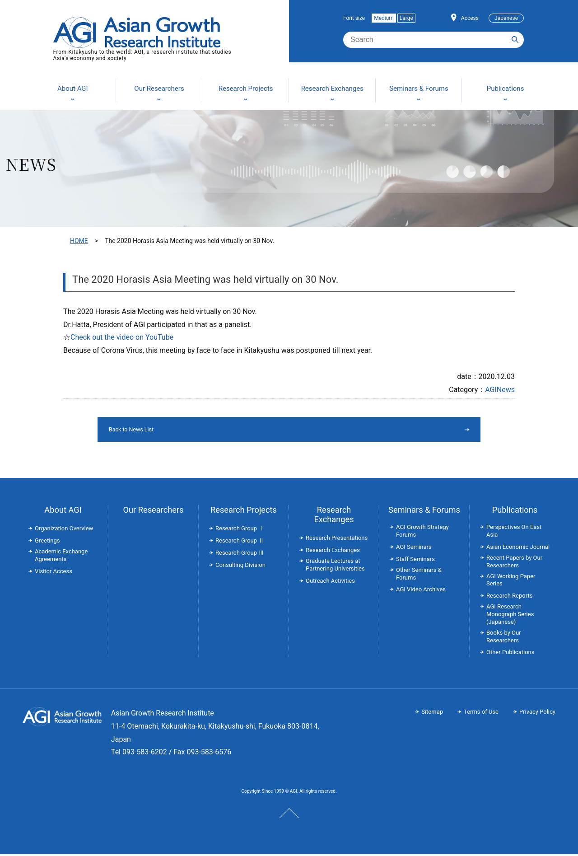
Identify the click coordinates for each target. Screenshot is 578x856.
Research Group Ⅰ (239, 530)
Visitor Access (53, 573)
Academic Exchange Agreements (61, 557)
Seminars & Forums (424, 511)
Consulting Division (240, 566)
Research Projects (243, 511)
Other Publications (510, 653)
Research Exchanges (334, 516)
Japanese (506, 18)
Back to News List (265, 430)
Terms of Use (481, 713)
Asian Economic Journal (518, 548)
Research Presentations (337, 539)
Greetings (47, 542)
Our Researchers (153, 511)
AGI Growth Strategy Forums (422, 532)
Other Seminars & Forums (419, 575)
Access (470, 18)
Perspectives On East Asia (513, 532)
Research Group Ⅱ (239, 542)
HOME (79, 240)
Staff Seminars (415, 560)
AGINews (500, 389)
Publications (514, 511)
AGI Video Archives (421, 591)
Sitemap (432, 713)
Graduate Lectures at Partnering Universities (335, 566)
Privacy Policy (537, 713)
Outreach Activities (330, 582)
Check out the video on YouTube (121, 337)
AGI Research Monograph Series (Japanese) (510, 616)
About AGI (62, 511)
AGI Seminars (414, 548)
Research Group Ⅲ (239, 554)
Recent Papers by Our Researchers (514, 563)
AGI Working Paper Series (510, 582)
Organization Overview (64, 530)
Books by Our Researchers (503, 638)
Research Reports (509, 597)
